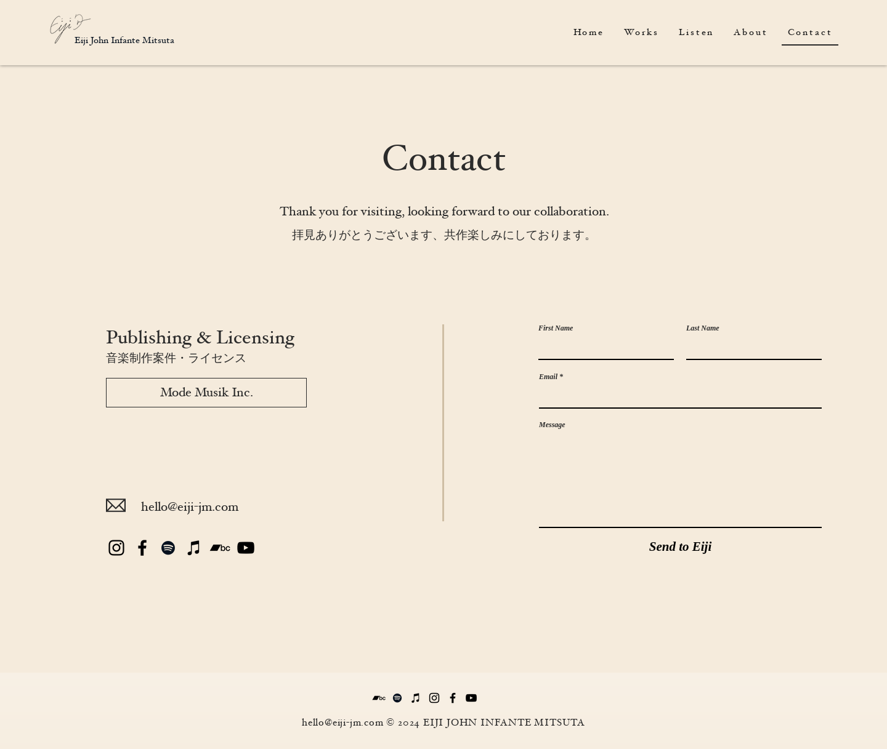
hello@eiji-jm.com (189, 507)
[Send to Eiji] (680, 547)
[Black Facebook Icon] (142, 547)
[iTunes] (194, 547)
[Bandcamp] (219, 547)
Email (548, 376)
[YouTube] (245, 547)
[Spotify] (168, 547)
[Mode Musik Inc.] (206, 392)
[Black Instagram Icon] (116, 547)
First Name (555, 328)
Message (552, 424)
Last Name (702, 328)
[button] (696, 33)
